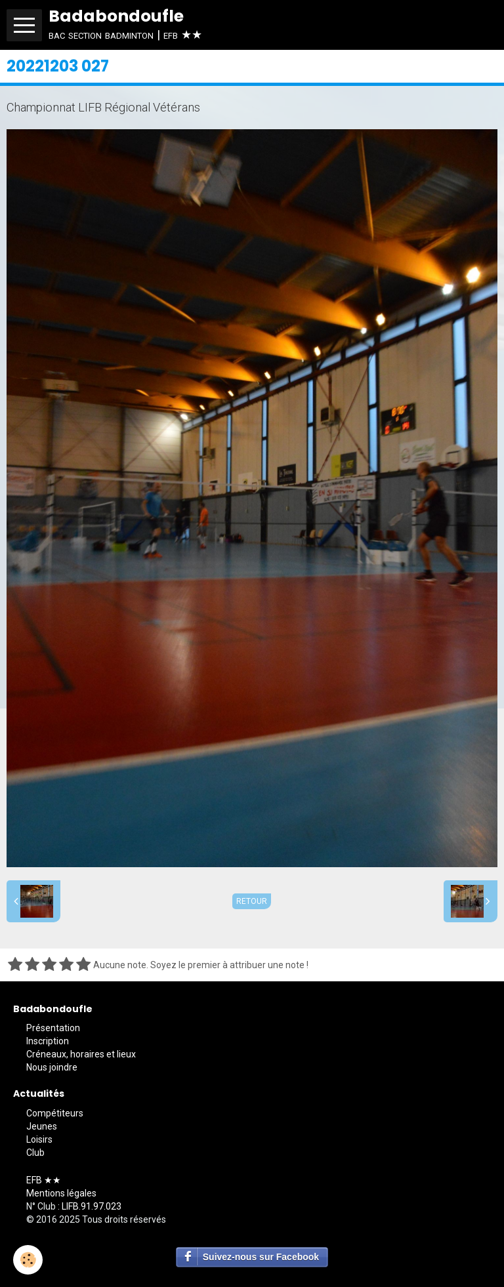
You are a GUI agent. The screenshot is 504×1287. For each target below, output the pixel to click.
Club (35, 1152)
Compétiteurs (54, 1113)
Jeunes (41, 1126)
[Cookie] (28, 1260)
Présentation (53, 1028)
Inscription (47, 1041)
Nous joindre (51, 1067)
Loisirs (39, 1139)
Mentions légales (61, 1193)
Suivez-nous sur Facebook (261, 1257)
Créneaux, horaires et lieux (81, 1054)
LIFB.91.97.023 (91, 1206)
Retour (251, 901)
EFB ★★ (43, 1180)
